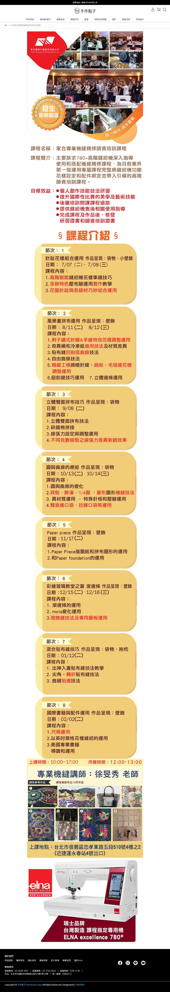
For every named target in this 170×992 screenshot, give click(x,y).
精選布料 (74, 19)
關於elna (78, 960)
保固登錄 (9, 960)
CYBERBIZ (79, 984)
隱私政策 (32, 960)
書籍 (86, 19)
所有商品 (30, 19)
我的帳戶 (140, 19)
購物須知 (20, 960)
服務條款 (43, 960)
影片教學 (55, 960)
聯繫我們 (67, 960)
